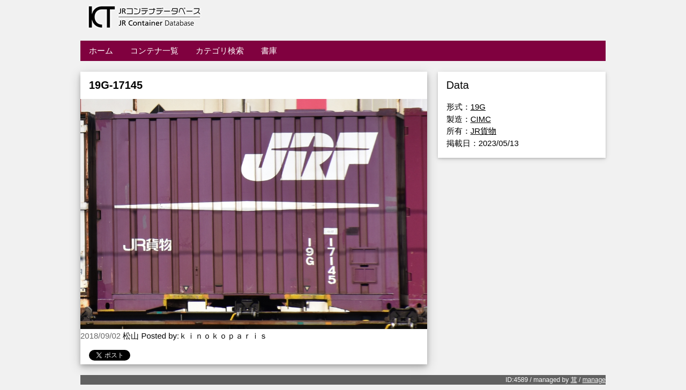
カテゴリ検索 (220, 50)
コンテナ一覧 (154, 50)
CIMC (481, 119)
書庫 (269, 50)
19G (478, 106)
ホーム (101, 50)
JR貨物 (483, 130)
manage (594, 380)
